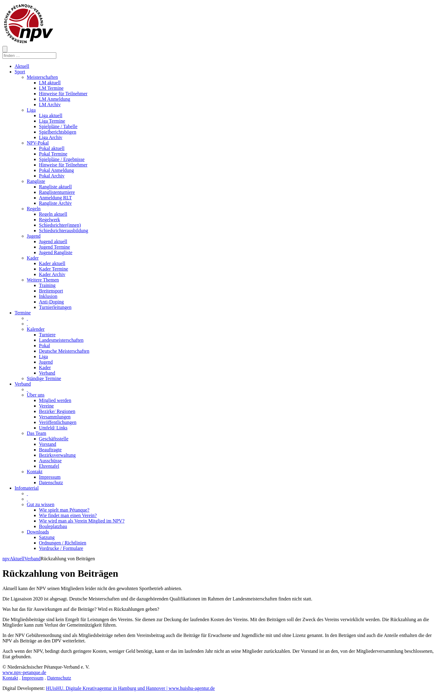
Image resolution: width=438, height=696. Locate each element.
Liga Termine (52, 121)
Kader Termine (53, 268)
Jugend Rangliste (55, 252)
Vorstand (47, 444)
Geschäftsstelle (53, 438)
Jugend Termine (54, 247)
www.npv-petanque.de (24, 672)
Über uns (35, 394)
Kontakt (35, 471)
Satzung (47, 537)
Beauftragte (50, 449)
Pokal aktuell (51, 148)
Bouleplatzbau (53, 526)
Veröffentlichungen (57, 422)
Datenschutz (51, 482)
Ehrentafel (49, 466)
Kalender (36, 329)
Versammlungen (55, 416)
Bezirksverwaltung (57, 455)
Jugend (33, 236)
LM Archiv (50, 104)
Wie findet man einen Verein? (68, 515)
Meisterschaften (42, 77)
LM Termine (51, 88)
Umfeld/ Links (53, 427)
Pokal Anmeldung (56, 170)
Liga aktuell (50, 115)
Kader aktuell (52, 263)
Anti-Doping (51, 301)
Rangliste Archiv (55, 203)
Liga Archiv (50, 137)
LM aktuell (50, 82)
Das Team (36, 433)
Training (47, 285)
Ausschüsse (50, 460)
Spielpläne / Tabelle (58, 126)
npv (6, 558)
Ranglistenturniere (57, 192)
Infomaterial (27, 488)
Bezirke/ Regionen (57, 411)
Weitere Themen (43, 279)
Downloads (38, 531)
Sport (20, 71)
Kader (33, 258)
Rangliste (36, 181)
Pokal (44, 345)
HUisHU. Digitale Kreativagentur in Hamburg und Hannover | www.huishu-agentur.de (130, 688)
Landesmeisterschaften (61, 340)
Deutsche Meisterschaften (64, 351)
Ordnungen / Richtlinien (62, 542)
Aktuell (22, 66)
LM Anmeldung (54, 99)
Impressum (50, 477)
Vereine (46, 405)
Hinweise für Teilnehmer (63, 93)
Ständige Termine (44, 378)
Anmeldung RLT (55, 197)
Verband (47, 373)
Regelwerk (49, 219)
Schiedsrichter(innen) (60, 225)
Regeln (33, 208)
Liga (31, 110)
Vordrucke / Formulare (61, 548)
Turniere (47, 334)
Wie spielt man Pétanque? (64, 509)
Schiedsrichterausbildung (63, 230)
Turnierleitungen (55, 307)
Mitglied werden (55, 400)
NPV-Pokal (38, 142)
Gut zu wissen (40, 504)
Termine (23, 312)
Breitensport (51, 290)
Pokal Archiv (51, 175)
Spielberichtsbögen (57, 132)
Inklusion (48, 296)
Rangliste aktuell (55, 186)
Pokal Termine (53, 153)
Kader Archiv (52, 274)
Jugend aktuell (53, 241)
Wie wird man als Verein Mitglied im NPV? (81, 520)
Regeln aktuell (53, 214)
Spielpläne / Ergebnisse (62, 159)
